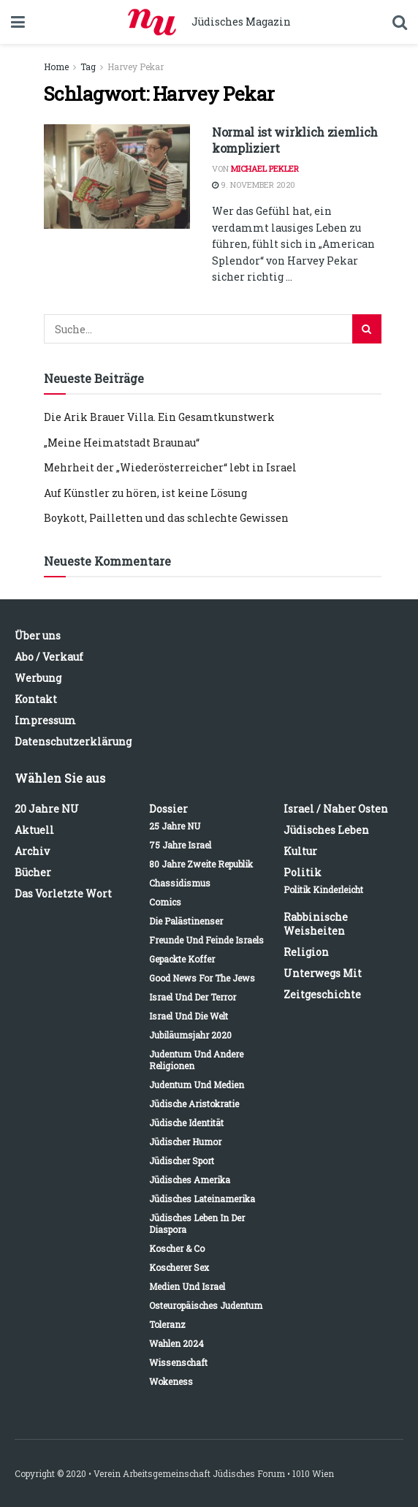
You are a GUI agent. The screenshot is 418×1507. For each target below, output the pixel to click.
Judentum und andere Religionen (196, 1059)
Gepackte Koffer (182, 959)
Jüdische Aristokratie (194, 1103)
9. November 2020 (253, 184)
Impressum (45, 720)
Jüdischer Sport (181, 1160)
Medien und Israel (187, 1286)
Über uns (38, 635)
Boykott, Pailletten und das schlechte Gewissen (166, 518)
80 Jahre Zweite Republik (201, 864)
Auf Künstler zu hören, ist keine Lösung (145, 493)
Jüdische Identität (186, 1122)
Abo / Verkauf (49, 657)
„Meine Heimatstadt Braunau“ (122, 442)
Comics (165, 902)
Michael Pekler (265, 168)
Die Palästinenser (186, 921)
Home (56, 66)
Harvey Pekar (135, 66)
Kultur (300, 851)
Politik (303, 872)
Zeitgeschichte (322, 994)
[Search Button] (366, 328)
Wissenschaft (178, 1362)
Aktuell (34, 830)
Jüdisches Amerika (189, 1179)
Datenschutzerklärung (73, 741)
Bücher (33, 872)
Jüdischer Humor (185, 1141)
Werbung (38, 678)
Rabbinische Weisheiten (316, 924)
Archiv (32, 851)
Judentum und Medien (196, 1084)
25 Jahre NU (174, 826)
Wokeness (171, 1381)
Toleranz (167, 1324)
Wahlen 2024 (176, 1343)
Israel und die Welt (188, 1016)
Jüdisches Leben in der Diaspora (197, 1223)
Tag (88, 66)
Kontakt (36, 699)
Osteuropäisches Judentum (205, 1305)
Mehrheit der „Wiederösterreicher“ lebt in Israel (170, 467)
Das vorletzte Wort (63, 893)
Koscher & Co (177, 1248)
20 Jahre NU (47, 809)
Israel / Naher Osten (336, 809)
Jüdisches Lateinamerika (202, 1198)
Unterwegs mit (323, 973)
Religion (306, 952)
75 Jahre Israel (180, 845)
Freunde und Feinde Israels (206, 940)
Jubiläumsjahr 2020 (190, 1035)
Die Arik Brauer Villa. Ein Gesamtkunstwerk (159, 417)
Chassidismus (179, 883)
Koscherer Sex (179, 1267)
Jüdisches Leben (326, 830)
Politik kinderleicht (323, 889)
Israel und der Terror (192, 997)
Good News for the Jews (202, 978)
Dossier (168, 809)
